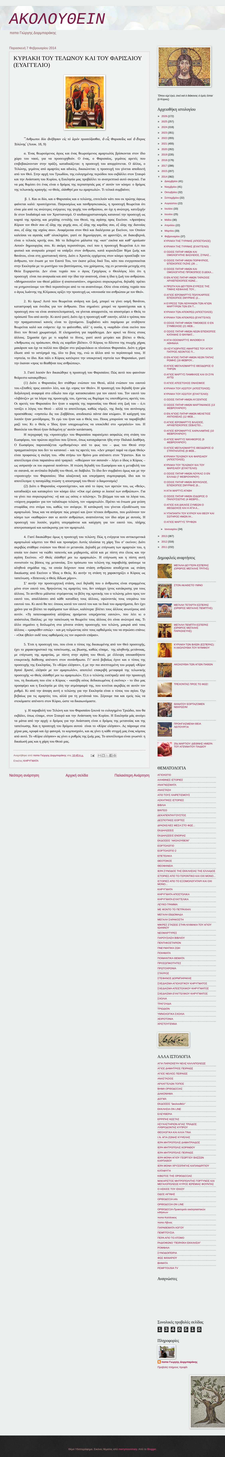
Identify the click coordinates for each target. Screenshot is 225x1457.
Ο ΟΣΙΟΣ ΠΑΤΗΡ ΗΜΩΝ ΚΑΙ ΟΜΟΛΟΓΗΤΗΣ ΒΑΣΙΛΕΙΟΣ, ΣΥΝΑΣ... (187, 253)
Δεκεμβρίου (171, 181)
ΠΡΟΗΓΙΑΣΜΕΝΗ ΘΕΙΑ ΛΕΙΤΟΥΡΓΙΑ (187, 725)
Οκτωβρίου (171, 192)
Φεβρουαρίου (173, 236)
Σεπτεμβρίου (172, 197)
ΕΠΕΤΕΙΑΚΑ (165, 855)
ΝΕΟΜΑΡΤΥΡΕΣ (167, 932)
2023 (164, 132)
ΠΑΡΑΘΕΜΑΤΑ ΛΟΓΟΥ (171, 1227)
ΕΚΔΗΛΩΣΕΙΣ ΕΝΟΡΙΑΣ (172, 835)
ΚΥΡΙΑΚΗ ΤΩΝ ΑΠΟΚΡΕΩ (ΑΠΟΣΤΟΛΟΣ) (188, 311)
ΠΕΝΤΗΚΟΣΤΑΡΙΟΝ (169, 942)
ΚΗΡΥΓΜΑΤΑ (30, 760)
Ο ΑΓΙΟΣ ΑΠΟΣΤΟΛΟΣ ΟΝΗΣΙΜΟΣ (184, 383)
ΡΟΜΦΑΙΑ (164, 1247)
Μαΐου (168, 219)
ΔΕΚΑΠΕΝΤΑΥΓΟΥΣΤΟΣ (172, 815)
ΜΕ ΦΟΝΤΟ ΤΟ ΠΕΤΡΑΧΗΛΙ (174, 909)
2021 (164, 143)
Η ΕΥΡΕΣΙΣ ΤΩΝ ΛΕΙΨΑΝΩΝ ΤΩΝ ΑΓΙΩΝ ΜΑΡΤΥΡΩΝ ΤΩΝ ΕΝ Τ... (188, 305)
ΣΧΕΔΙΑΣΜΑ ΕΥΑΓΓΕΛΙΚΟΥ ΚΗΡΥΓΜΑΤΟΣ (183, 993)
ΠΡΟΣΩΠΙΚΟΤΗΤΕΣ (169, 963)
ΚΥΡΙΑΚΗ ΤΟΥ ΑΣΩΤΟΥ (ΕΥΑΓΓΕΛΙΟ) (186, 393)
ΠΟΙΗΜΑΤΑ (164, 952)
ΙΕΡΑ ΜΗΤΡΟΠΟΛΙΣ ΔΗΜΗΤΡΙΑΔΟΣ (179, 1142)
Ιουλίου (169, 208)
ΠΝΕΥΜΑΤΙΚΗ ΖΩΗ (169, 948)
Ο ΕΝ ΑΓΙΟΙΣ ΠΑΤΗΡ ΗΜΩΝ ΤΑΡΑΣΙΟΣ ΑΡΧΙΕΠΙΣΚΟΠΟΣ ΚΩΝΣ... (186, 279)
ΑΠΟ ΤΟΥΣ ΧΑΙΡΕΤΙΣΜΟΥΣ (174, 794)
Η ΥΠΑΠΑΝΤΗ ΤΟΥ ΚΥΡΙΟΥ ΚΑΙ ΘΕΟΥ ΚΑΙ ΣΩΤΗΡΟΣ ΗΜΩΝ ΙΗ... (189, 515)
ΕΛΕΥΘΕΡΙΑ (165, 1114)
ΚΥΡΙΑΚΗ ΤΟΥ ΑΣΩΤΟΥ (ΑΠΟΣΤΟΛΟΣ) (187, 388)
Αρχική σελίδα (77, 775)
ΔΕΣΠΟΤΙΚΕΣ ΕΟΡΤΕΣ (171, 820)
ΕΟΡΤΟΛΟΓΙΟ (166, 845)
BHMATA (163, 1263)
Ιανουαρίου (171, 529)
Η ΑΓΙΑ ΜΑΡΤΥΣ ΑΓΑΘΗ (178, 490)
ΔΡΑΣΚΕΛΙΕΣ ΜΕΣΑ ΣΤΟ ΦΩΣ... (176, 825)
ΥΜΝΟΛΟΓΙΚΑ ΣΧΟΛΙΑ (171, 1013)
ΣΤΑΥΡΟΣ (163, 973)
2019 (164, 154)
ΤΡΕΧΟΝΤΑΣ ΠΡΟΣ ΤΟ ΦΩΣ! (191, 684)
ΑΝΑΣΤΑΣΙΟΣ (165, 1078)
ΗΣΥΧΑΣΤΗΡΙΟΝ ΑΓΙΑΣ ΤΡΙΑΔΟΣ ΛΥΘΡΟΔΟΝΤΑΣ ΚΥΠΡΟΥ (177, 1126)
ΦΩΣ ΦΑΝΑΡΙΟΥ (167, 1257)
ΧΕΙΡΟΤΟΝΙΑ (165, 1018)
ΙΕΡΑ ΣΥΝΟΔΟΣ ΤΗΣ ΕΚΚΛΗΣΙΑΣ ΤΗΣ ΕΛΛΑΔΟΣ (186, 871)
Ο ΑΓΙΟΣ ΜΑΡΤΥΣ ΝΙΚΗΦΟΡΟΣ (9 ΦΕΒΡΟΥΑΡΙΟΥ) (184, 441)
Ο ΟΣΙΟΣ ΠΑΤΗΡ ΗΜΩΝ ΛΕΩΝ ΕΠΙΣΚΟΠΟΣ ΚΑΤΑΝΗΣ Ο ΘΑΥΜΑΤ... (190, 333)
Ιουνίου (169, 214)
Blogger (151, 1449)
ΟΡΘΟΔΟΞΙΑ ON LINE (171, 1204)
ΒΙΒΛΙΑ (162, 805)
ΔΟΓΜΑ (162, 1098)
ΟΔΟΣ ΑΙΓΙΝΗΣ (166, 1194)
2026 (164, 116)
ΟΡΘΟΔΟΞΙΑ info (168, 1199)
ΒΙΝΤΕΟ (162, 810)
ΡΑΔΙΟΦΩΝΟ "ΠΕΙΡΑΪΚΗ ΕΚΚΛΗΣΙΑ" (179, 1242)
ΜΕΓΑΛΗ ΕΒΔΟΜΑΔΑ (170, 914)
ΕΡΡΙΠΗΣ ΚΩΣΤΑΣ (168, 1119)
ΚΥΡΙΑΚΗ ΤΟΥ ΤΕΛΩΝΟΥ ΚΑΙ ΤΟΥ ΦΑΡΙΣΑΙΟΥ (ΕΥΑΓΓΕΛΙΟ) (184, 466)
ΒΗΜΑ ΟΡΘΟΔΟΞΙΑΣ (170, 1088)
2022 (164, 138)
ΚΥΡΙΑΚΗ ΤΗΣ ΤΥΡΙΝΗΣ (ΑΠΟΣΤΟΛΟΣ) (187, 240)
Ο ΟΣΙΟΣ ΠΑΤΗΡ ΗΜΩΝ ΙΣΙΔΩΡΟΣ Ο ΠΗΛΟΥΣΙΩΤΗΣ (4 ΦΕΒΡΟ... (186, 498)
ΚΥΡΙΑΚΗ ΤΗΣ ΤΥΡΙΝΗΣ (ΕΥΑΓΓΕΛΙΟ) (186, 246)
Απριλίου (170, 225)
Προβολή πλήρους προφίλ (173, 1367)
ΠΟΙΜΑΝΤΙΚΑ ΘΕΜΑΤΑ (171, 958)
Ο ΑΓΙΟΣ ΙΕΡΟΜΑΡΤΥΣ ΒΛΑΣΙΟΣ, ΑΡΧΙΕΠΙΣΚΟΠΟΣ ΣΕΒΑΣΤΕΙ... (184, 424)
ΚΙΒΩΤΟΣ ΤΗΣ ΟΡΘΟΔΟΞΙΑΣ (175, 1175)
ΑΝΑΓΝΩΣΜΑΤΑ (167, 784)
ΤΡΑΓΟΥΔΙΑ (164, 1003)
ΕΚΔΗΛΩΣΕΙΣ (166, 830)
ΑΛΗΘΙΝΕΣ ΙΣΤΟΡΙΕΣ (170, 779)
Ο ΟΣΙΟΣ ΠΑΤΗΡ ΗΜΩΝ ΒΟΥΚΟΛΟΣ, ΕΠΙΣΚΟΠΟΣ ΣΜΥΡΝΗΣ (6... (186, 484)
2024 (164, 127)
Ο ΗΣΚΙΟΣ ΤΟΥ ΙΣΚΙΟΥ (171, 1189)
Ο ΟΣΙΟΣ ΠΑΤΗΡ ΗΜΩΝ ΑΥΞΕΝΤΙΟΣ (185, 399)
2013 (164, 536)
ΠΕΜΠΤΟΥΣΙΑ (166, 1232)
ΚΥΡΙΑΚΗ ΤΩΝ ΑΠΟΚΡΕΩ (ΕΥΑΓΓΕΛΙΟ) (187, 317)
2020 (164, 149)
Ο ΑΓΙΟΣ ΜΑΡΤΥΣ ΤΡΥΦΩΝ (180, 521)
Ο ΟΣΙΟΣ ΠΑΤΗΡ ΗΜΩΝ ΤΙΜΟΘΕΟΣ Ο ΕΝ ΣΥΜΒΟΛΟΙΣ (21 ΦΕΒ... (189, 324)
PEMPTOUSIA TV (168, 1268)
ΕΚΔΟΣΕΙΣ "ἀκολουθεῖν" (172, 1103)
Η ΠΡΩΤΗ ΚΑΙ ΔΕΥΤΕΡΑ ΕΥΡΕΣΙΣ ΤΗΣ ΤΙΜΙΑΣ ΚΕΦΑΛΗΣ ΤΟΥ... (186, 288)
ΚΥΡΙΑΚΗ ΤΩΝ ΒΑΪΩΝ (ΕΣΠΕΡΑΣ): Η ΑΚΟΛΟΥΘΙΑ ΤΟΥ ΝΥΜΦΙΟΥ (194, 646)
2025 (164, 121)
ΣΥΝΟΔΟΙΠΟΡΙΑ (167, 1252)
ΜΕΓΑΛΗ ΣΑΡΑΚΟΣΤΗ (171, 919)
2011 (164, 547)
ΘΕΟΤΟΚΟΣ (165, 860)
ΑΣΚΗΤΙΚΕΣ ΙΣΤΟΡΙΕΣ (171, 800)
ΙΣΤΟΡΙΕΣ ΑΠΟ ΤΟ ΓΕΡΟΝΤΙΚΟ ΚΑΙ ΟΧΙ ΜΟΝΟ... (187, 875)
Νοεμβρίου (171, 186)
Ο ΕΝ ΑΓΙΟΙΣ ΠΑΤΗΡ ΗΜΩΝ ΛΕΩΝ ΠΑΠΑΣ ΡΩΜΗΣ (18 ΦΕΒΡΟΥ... (189, 359)
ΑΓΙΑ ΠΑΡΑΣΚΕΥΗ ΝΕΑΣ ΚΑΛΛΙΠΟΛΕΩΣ (182, 1063)
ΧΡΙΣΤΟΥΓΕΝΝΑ (167, 1023)
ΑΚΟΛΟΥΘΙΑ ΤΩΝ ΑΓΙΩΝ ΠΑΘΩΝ (193, 664)
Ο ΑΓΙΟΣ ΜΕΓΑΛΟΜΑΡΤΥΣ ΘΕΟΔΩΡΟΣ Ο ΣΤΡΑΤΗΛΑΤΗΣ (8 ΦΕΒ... (188, 449)
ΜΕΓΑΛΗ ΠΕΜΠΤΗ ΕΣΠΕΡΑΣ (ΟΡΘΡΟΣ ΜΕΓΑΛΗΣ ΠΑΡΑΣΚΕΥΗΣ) (191, 627)
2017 (164, 165)
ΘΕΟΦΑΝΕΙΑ (165, 865)
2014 (164, 176)
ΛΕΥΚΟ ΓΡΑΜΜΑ (168, 904)
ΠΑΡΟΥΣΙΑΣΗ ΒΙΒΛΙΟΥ (171, 937)
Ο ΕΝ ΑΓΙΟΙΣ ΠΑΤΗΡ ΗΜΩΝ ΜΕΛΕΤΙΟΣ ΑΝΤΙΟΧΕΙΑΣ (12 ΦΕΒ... (187, 415)
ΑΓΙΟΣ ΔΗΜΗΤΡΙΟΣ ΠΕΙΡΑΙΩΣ (175, 1068)
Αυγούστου (171, 203)
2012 (164, 541)
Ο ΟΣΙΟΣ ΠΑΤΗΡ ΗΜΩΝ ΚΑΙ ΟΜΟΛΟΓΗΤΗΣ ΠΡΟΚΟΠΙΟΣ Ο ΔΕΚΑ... (188, 270)
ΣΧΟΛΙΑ (162, 998)
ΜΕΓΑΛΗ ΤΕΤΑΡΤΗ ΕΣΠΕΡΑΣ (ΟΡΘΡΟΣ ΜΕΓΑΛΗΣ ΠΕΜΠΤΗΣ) (193, 606)
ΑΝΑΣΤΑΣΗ (164, 790)
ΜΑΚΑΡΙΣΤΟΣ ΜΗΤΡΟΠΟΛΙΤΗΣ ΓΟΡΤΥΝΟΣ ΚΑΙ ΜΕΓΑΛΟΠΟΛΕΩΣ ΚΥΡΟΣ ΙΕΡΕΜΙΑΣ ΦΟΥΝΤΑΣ (186, 1182)
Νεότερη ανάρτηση (24, 775)
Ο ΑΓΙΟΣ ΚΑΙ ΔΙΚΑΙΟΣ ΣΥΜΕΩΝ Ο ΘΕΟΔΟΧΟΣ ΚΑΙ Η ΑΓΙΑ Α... (184, 506)
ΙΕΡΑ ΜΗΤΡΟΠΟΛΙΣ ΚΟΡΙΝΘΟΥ (176, 1147)
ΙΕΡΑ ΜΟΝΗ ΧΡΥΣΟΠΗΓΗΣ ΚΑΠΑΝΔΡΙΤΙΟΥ (183, 1165)
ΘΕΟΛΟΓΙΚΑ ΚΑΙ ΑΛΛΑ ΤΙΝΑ (174, 1132)
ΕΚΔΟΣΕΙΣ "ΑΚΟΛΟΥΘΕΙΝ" (173, 840)
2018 (164, 160)
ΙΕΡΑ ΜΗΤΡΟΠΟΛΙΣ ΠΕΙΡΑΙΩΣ (175, 1152)
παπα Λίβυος (165, 1222)
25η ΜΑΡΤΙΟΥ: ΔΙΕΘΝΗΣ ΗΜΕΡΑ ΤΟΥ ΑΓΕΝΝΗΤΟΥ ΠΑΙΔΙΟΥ (193, 745)
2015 (164, 171)
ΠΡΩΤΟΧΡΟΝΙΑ (167, 968)
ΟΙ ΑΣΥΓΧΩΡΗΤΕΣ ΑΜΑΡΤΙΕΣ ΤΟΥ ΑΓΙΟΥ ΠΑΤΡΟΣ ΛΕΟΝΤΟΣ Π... (188, 350)
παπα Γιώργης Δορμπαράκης (180, 1361)
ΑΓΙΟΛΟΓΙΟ (164, 774)
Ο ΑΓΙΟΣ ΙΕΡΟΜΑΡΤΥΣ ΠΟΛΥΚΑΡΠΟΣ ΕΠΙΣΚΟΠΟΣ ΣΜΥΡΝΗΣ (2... (187, 296)
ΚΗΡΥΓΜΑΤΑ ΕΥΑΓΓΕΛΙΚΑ (173, 899)
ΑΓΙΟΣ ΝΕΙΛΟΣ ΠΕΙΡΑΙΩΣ (173, 1073)
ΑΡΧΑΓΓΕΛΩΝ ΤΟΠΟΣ (171, 1083)
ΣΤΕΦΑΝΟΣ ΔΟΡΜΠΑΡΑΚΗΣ (175, 978)
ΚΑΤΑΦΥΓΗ (164, 1170)
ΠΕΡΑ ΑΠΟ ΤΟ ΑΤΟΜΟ (171, 1237)
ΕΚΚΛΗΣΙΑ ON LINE (169, 1109)
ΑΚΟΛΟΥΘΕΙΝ (57, 19)
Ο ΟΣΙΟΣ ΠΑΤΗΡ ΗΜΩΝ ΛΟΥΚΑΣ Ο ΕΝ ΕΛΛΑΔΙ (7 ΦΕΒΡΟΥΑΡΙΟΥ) (187, 475)
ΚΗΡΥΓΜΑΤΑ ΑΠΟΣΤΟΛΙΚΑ (174, 894)
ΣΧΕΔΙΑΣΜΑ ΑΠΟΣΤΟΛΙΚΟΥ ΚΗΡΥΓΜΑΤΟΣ (183, 988)
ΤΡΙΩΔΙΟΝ (164, 1008)
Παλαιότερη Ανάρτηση (131, 775)
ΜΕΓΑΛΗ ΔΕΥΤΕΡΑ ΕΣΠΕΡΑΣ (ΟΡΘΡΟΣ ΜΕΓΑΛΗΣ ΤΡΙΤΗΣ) (191, 567)
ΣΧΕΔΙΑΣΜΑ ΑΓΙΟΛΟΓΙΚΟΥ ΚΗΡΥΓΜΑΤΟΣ (182, 983)
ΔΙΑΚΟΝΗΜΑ (165, 1093)
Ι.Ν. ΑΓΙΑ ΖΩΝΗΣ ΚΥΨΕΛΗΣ (174, 1137)
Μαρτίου (170, 230)
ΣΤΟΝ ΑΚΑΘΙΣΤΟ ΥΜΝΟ (188, 585)
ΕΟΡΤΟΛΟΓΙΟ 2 (167, 850)
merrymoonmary (127, 1449)
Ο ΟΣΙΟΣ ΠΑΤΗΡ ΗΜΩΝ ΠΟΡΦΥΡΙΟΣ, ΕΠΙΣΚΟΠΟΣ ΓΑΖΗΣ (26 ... (186, 262)
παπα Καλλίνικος (167, 1217)
